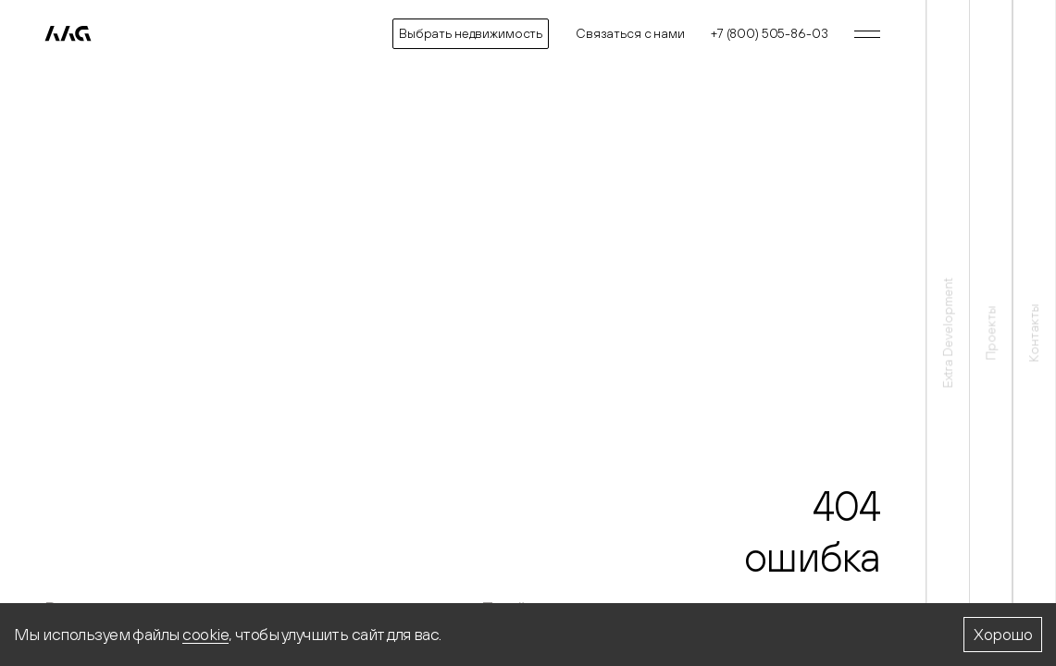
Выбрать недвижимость (470, 33)
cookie (205, 634)
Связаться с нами (630, 33)
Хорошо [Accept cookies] (1003, 634)
